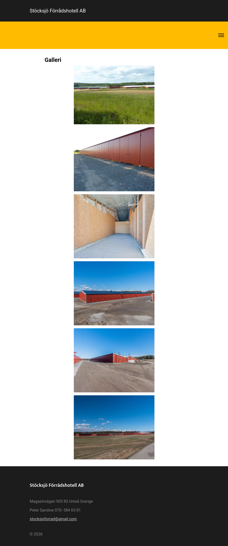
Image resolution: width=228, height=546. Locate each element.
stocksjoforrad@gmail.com (53, 519)
